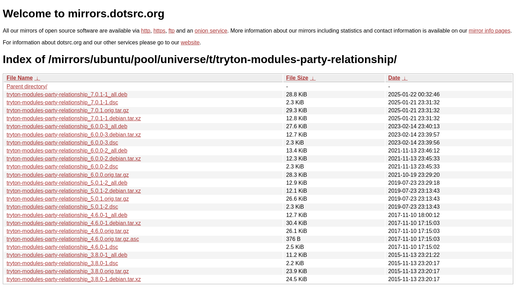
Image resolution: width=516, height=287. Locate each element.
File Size (297, 78)
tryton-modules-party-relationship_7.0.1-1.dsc (62, 102)
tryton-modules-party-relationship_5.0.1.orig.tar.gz (68, 199)
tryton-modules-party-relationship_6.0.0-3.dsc (62, 143)
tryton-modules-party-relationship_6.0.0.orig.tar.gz (68, 175)
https (159, 31)
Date (394, 78)
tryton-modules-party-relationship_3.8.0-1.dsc (62, 263)
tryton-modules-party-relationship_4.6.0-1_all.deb (67, 215)
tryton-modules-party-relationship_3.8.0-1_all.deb (67, 255)
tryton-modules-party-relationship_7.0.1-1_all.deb (67, 94)
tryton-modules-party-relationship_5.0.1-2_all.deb (67, 183)
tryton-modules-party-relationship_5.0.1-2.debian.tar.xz (74, 191)
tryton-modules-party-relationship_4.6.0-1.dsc (62, 247)
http (145, 31)
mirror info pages (489, 31)
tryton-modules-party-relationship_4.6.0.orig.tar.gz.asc (73, 239)
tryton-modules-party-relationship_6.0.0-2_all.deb (67, 151)
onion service (211, 31)
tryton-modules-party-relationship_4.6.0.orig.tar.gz (68, 231)
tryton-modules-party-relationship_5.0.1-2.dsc (62, 207)
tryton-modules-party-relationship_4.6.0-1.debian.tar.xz (74, 223)
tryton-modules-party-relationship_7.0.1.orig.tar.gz (68, 110)
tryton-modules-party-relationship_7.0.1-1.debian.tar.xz (74, 118)
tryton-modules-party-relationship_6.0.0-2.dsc (62, 166)
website (190, 42)
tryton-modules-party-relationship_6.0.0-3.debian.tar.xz (74, 135)
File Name (20, 78)
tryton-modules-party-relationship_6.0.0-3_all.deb (67, 126)
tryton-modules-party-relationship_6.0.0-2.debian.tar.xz (74, 159)
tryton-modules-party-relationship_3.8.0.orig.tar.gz (68, 271)
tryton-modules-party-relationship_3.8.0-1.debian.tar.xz (74, 279)
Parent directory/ (27, 86)
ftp (171, 31)
